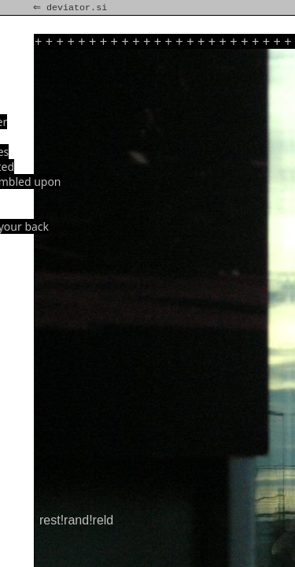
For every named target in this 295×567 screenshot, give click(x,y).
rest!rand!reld (76, 520)
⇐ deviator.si (71, 8)
